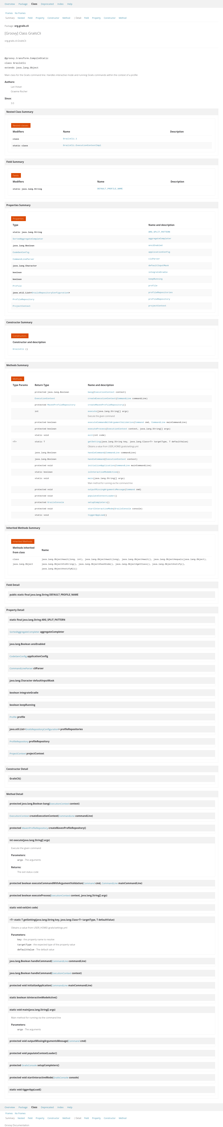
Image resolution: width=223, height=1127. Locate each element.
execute (92, 406)
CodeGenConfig (21, 250)
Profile (17, 282)
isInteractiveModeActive (102, 467)
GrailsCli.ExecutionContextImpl (82, 145)
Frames (9, 13)
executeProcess (97, 424)
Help (69, 3)
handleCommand (96, 448)
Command (139, 417)
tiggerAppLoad (96, 510)
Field (30, 17)
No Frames (20, 13)
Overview (10, 3)
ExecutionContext (104, 387)
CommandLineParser (23, 256)
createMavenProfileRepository (105, 400)
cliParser (154, 256)
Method (66, 17)
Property (40, 17)
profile (153, 282)
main (90, 473)
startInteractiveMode (100, 504)
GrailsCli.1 (70, 138)
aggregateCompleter (160, 237)
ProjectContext (22, 301)
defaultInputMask (159, 263)
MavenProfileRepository (61, 400)
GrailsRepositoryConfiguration (50, 288)
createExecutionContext (102, 393)
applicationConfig (159, 250)
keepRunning (155, 275)
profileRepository (159, 295)
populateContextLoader (101, 491)
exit (90, 430)
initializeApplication (101, 460)
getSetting (94, 437)
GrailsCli (18, 344)
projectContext (157, 301)
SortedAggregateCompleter (28, 237)
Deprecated (47, 3)
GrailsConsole (55, 497)
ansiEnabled (155, 243)
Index (60, 3)
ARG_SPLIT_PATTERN (159, 231)
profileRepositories (161, 288)
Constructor (53, 17)
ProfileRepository (23, 295)
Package (23, 3)
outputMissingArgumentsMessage (106, 484)
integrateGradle (158, 269)
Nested (21, 17)
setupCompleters (97, 497)
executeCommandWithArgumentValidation (110, 417)
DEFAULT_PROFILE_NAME (110, 188)
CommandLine (124, 393)
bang (90, 387)
